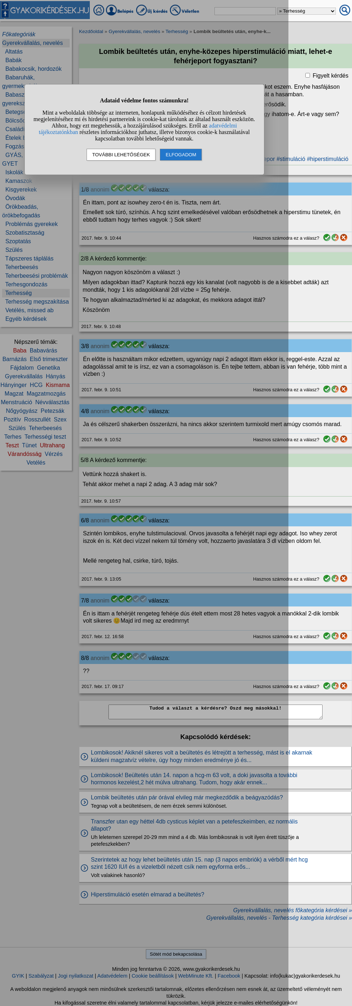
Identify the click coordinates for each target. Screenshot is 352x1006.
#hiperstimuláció (327, 159)
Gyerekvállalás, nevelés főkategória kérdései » (292, 910)
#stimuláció (291, 159)
